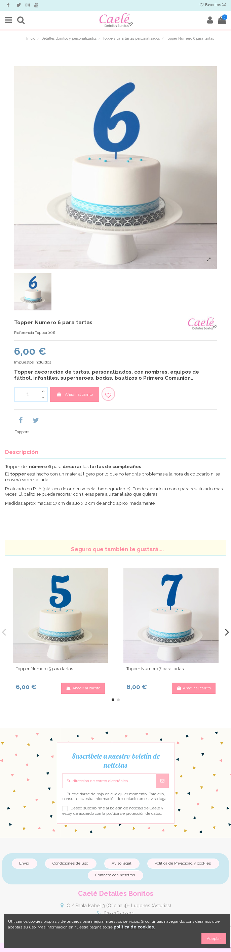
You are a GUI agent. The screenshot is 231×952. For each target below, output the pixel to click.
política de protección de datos (133, 813)
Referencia (24, 332)
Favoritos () (212, 5)
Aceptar (214, 938)
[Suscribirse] (162, 781)
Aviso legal (121, 863)
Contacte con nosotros (115, 875)
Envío (24, 863)
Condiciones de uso (70, 863)
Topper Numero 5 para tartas (44, 668)
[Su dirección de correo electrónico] (109, 781)
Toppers (22, 431)
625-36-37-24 (119, 913)
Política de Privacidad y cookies (183, 863)
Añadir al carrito (74, 394)
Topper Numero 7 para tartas (155, 668)
